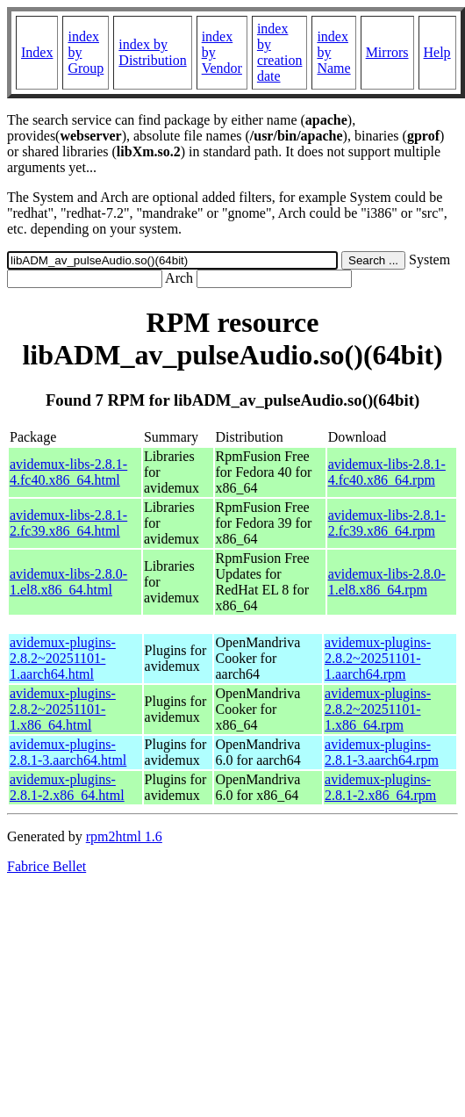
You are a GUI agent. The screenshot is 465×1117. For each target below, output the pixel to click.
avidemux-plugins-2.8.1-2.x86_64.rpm (380, 787)
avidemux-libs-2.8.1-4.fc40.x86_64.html (68, 472)
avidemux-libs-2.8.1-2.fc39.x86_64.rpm (387, 523)
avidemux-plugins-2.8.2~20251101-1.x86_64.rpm (378, 709)
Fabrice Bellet (46, 866)
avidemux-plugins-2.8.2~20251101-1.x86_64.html (63, 709)
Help (437, 52)
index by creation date (280, 52)
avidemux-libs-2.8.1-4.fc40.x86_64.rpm (387, 472)
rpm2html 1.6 (124, 836)
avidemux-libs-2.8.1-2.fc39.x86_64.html (68, 523)
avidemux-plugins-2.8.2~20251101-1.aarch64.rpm (378, 658)
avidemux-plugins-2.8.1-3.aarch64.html (68, 752)
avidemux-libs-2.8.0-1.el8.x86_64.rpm (387, 581)
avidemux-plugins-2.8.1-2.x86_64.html (67, 787)
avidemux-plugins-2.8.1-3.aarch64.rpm (382, 752)
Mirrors (387, 52)
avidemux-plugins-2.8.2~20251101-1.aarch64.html (63, 658)
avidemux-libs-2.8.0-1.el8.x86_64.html (68, 581)
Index (37, 52)
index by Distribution (152, 52)
